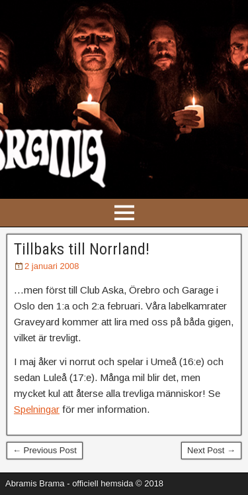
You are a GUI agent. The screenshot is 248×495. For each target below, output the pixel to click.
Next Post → (211, 450)
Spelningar (37, 409)
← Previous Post (45, 450)
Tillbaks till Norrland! (81, 249)
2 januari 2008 (51, 266)
